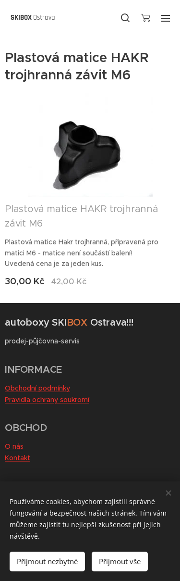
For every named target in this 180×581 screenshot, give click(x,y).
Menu (165, 18)
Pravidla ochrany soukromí (47, 399)
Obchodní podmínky (37, 388)
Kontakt (17, 458)
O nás (14, 446)
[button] (125, 18)
